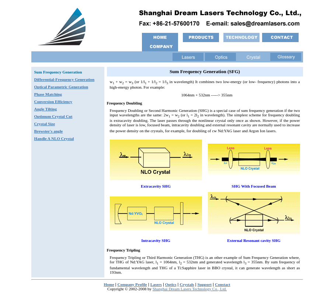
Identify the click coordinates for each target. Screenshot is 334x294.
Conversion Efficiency (53, 101)
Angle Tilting (45, 109)
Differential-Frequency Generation (64, 79)
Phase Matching (48, 94)
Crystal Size (44, 124)
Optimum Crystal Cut (53, 116)
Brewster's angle (48, 131)
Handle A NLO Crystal (54, 138)
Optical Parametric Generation (61, 87)
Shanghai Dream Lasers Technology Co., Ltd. (190, 289)
